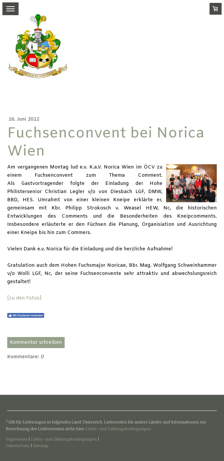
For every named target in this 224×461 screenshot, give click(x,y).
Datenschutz (18, 445)
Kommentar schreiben (36, 342)
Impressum (16, 439)
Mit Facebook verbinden (25, 315)
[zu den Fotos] (24, 298)
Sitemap (40, 445)
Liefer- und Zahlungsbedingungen (118, 428)
